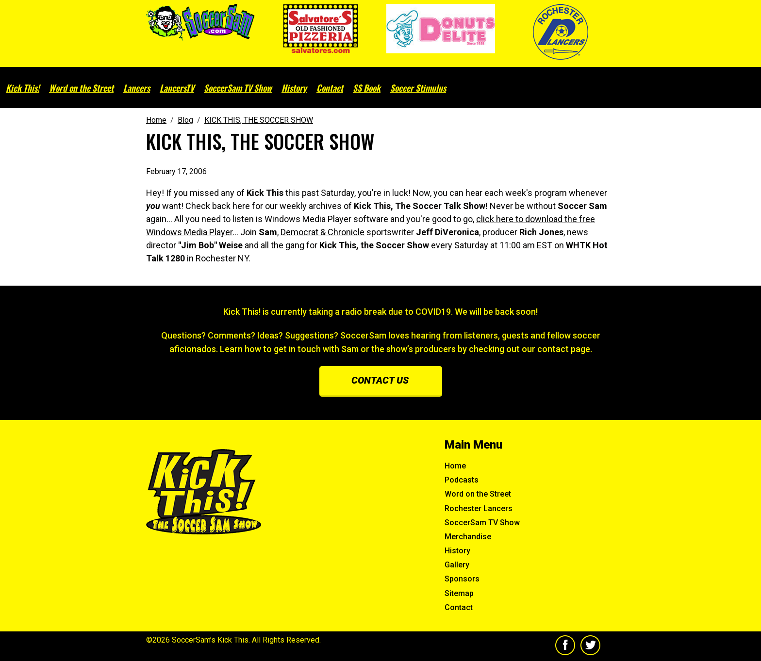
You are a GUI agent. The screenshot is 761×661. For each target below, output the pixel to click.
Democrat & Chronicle (322, 232)
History (294, 87)
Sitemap (459, 593)
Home (455, 465)
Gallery (457, 564)
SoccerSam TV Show (238, 87)
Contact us (380, 380)
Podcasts (462, 479)
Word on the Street (81, 87)
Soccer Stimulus (418, 87)
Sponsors (462, 578)
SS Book (366, 87)
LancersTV (177, 87)
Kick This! (22, 87)
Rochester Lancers (479, 508)
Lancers (136, 87)
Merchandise (468, 536)
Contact (329, 87)
